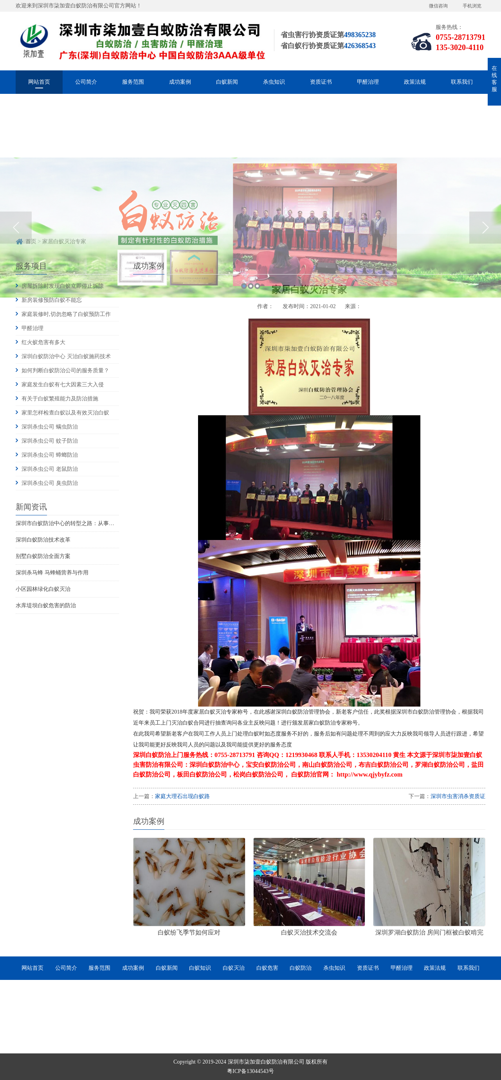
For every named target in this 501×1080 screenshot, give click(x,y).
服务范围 (133, 82)
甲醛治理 (368, 82)
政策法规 (415, 82)
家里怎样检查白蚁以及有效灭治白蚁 (65, 413)
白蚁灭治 (234, 968)
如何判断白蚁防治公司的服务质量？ (65, 370)
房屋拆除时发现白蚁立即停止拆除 (63, 286)
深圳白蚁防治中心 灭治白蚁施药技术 (66, 356)
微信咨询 (438, 6)
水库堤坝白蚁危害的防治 (46, 605)
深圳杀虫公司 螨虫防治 (50, 427)
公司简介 (86, 82)
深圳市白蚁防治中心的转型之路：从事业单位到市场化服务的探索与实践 (103, 523)
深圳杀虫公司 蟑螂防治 (50, 455)
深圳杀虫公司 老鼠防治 (50, 469)
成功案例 (180, 82)
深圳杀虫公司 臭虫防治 (50, 483)
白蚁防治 (301, 968)
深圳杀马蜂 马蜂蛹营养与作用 (52, 573)
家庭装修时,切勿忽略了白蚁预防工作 (66, 314)
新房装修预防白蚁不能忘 (52, 300)
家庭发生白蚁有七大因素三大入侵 (63, 385)
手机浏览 (472, 6)
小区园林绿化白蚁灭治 (43, 589)
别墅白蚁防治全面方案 (43, 556)
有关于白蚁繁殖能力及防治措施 (60, 399)
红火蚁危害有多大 (43, 342)
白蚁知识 (200, 968)
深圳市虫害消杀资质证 (458, 796)
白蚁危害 (267, 968)
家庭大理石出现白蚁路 (182, 796)
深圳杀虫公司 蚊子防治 (50, 441)
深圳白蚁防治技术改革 (43, 540)
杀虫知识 (274, 82)
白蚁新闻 (227, 82)
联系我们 (462, 82)
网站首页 (39, 82)
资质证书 (321, 82)
